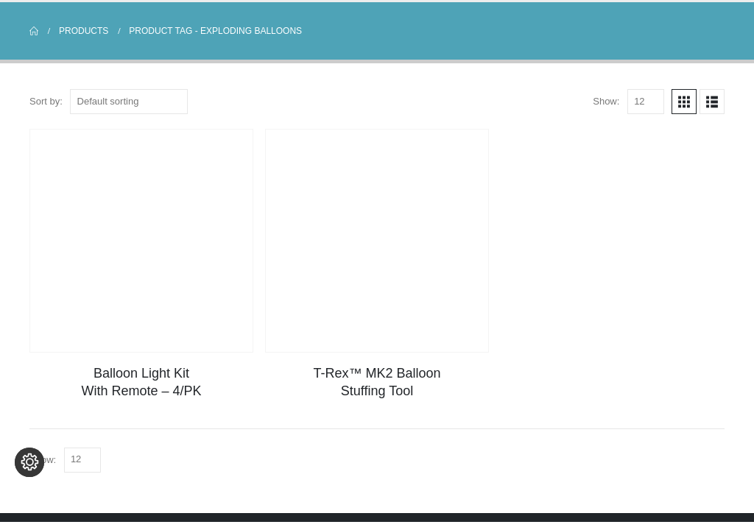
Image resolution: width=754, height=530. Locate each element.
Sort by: (46, 101)
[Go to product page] (141, 241)
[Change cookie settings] (29, 500)
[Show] (645, 101)
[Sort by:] (129, 101)
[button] (684, 101)
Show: (606, 101)
